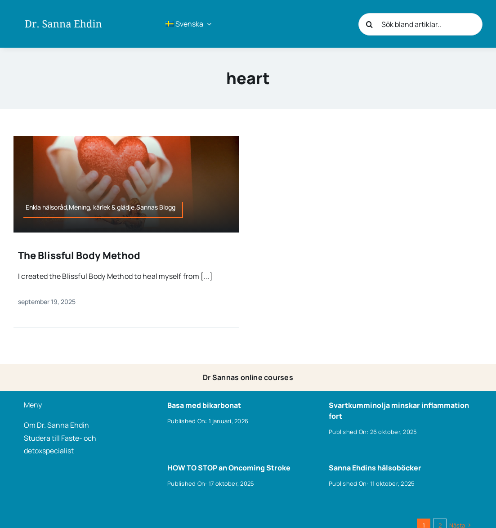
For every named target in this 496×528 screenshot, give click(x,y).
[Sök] (369, 24)
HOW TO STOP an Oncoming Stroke (228, 468)
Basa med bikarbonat (204, 405)
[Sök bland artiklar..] (420, 24)
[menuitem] (188, 23)
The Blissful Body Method (79, 255)
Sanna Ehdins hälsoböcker (375, 468)
